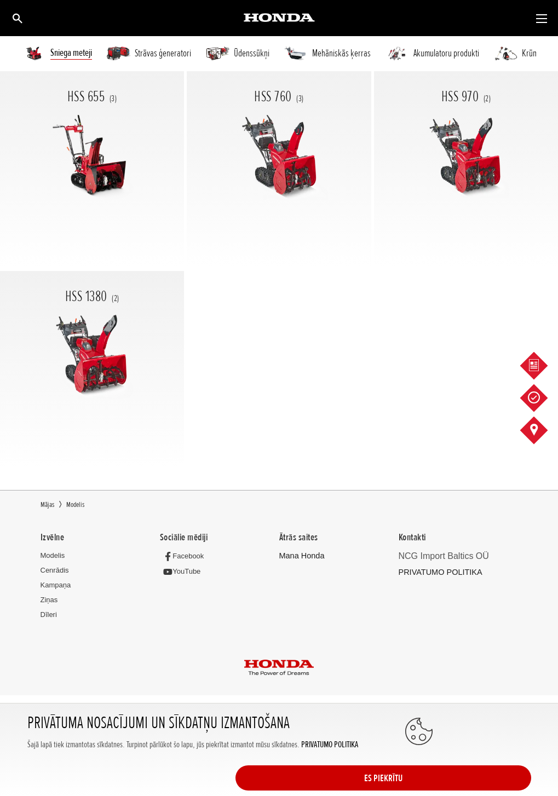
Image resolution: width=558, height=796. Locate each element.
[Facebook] (183, 555)
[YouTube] (182, 571)
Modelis (53, 555)
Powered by (279, 732)
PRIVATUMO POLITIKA (328, 778)
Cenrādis (55, 570)
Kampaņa (56, 585)
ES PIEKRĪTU (487, 767)
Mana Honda (299, 555)
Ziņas (49, 600)
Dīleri (49, 614)
